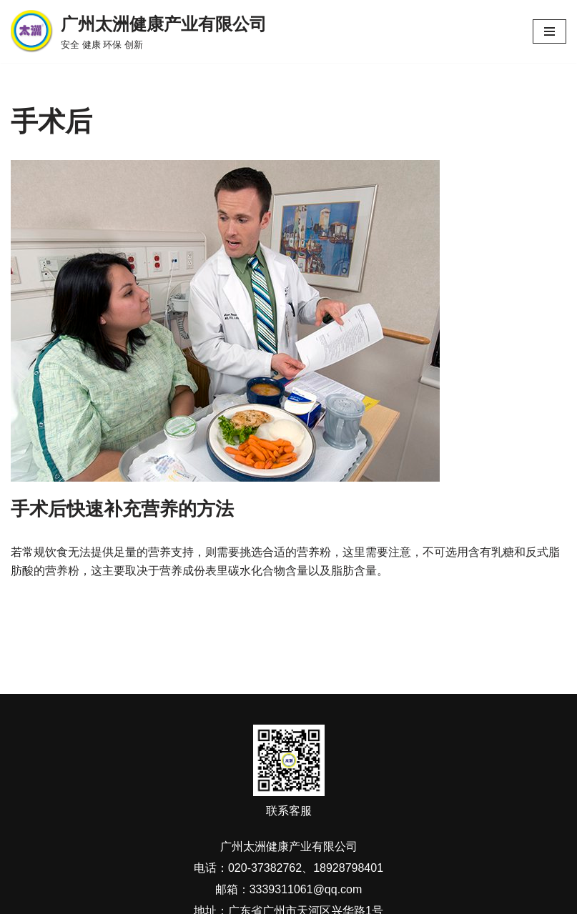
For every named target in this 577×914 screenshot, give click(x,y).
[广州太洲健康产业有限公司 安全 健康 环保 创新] (139, 31)
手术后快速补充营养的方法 (122, 509)
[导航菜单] (549, 31)
